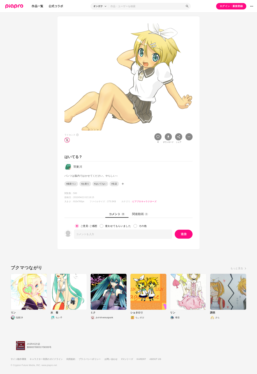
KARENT (141, 359)
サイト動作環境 (18, 359)
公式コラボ (56, 6)
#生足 (114, 184)
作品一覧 (37, 6)
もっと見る (236, 268)
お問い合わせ (111, 359)
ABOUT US (155, 359)
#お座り (85, 184)
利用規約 (70, 359)
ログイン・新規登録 (231, 6)
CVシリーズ (127, 359)
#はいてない (100, 184)
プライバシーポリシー (90, 359)
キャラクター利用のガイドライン (46, 359)
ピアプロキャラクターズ (144, 201)
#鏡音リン (71, 184)
